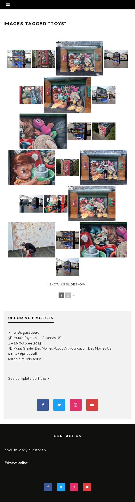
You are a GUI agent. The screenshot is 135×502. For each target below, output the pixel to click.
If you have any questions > (25, 450)
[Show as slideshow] (67, 284)
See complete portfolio (27, 378)
